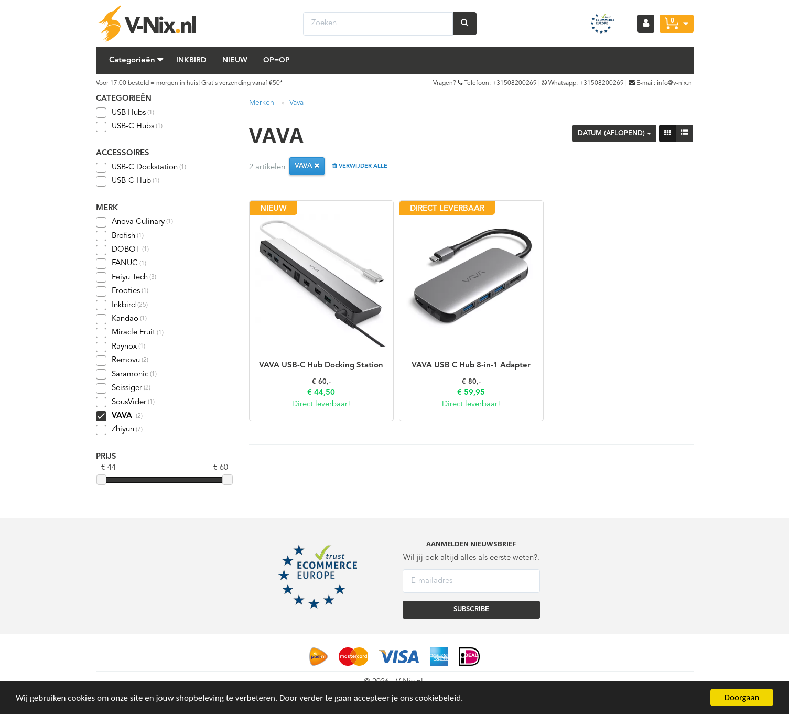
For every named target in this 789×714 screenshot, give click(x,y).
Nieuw (234, 60)
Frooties (122, 291)
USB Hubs (125, 112)
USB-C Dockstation (141, 168)
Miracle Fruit (130, 333)
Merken (261, 102)
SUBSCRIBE (471, 609)
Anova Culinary (134, 222)
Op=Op (276, 60)
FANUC (121, 263)
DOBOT (122, 250)
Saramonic (126, 374)
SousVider (125, 402)
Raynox (120, 347)
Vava (296, 102)
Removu (122, 360)
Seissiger (123, 388)
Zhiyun (119, 430)
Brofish (120, 236)
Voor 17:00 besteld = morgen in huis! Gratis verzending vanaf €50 (188, 83)
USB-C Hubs (129, 127)
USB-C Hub (127, 181)
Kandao (121, 319)
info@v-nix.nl (675, 83)
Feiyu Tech (126, 277)
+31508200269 (514, 83)
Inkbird (191, 60)
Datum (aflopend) (614, 133)
